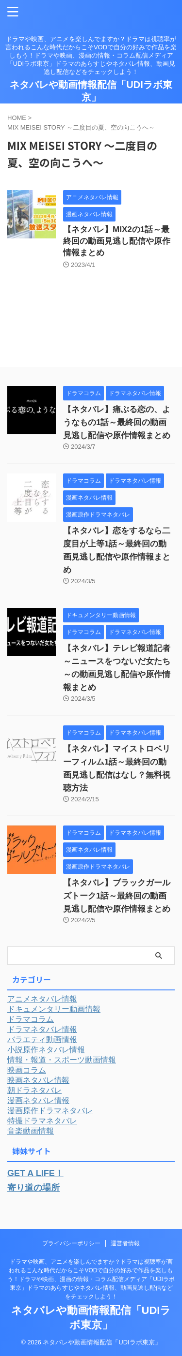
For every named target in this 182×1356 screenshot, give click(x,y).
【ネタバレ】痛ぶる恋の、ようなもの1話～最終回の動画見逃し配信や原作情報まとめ (116, 422)
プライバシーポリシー (71, 1243)
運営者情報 (125, 1243)
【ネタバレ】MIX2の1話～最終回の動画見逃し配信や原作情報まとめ (116, 241)
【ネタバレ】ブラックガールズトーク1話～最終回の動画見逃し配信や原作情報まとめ (116, 896)
